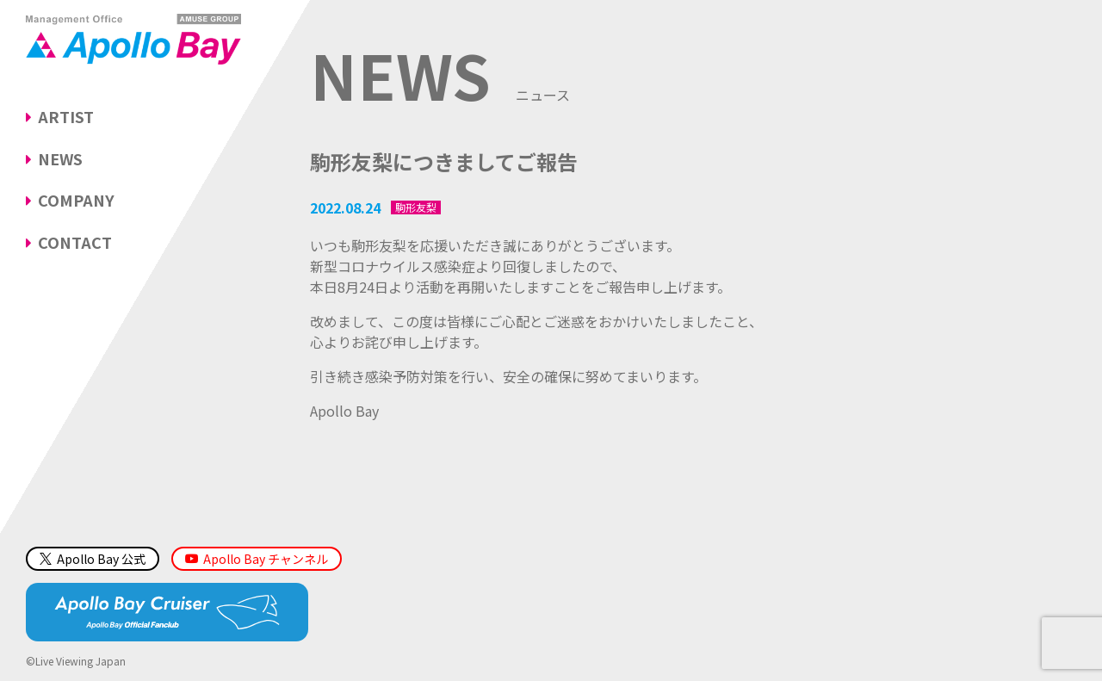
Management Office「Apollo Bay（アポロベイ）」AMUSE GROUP (133, 39)
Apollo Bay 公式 (92, 558)
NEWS (60, 158)
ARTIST (66, 116)
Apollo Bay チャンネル (265, 558)
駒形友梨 (415, 207)
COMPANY (76, 200)
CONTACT (75, 242)
